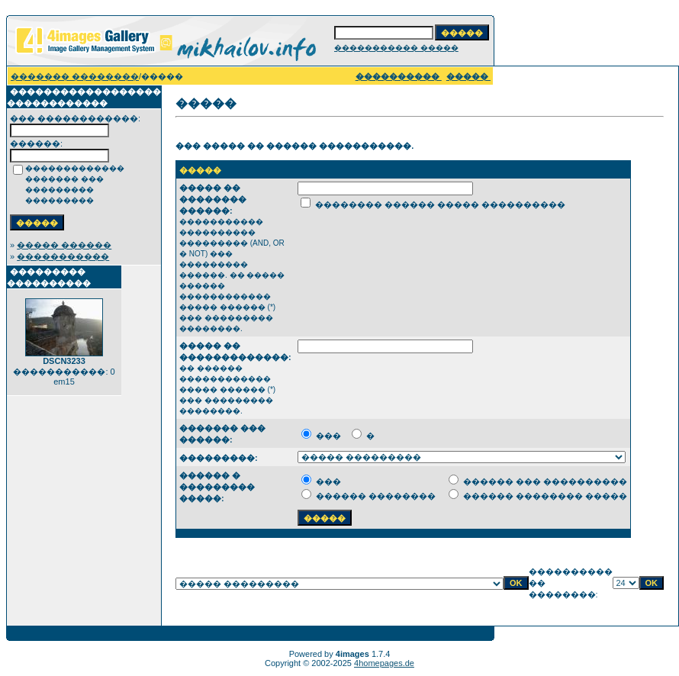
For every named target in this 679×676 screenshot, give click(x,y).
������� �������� (75, 76)
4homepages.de (384, 663)
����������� (63, 256)
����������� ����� (396, 47)
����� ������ (64, 244)
